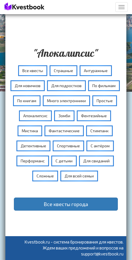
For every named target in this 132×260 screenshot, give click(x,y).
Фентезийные (94, 115)
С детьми (64, 160)
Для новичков (28, 85)
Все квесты (32, 70)
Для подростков (66, 85)
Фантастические (64, 130)
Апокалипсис (35, 115)
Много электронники (66, 100)
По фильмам (104, 85)
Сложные (45, 175)
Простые (105, 100)
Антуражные (96, 70)
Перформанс (33, 160)
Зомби (64, 115)
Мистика (30, 130)
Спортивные (68, 145)
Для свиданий (96, 160)
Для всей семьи (79, 175)
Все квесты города (66, 204)
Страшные (63, 70)
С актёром (100, 145)
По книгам (26, 100)
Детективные (33, 145)
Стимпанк (99, 130)
